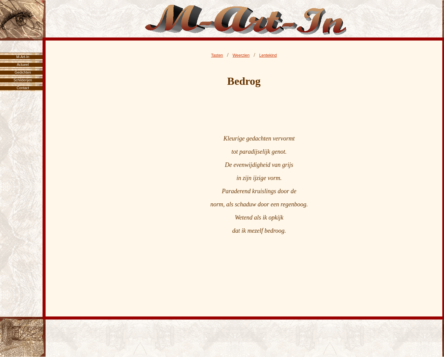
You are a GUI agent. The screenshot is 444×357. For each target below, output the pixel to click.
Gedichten (23, 72)
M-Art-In (22, 57)
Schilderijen (23, 80)
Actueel (23, 64)
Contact (23, 88)
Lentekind (268, 55)
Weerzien (241, 55)
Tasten (217, 55)
